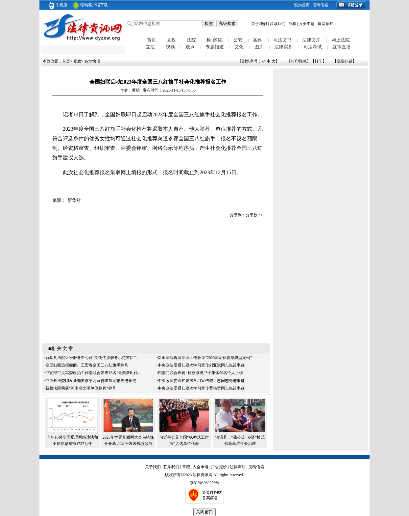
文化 (239, 46)
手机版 (58, 5)
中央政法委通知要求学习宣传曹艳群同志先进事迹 (201, 388)
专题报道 (214, 46)
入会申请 (307, 23)
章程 (292, 23)
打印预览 (299, 61)
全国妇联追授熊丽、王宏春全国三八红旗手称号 (86, 365)
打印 (319, 61)
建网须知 (325, 23)
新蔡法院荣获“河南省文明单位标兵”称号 (80, 388)
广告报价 (219, 467)
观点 (190, 46)
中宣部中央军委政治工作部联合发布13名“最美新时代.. (92, 372)
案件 (257, 40)
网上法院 (340, 40)
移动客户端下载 (90, 5)
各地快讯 (92, 61)
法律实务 (283, 46)
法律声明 (238, 467)
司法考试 (312, 46)
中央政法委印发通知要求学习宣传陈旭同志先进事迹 (90, 380)
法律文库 (311, 40)
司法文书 (282, 40)
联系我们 (277, 23)
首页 (151, 40)
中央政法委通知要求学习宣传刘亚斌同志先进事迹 (201, 365)
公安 (238, 40)
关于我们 (259, 23)
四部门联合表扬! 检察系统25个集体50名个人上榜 (200, 372)
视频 (170, 46)
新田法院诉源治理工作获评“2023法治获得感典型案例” (205, 357)
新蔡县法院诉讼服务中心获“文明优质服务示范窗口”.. (91, 357)
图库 (259, 46)
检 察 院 (214, 40)
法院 (191, 40)
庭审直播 (341, 46)
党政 (171, 40)
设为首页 (302, 5)
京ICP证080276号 (205, 482)
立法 (150, 46)
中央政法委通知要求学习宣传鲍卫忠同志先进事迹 (201, 380)
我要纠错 (344, 61)
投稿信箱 (320, 5)
